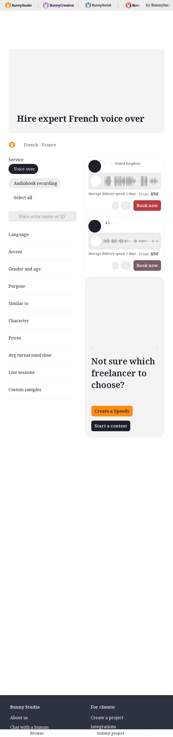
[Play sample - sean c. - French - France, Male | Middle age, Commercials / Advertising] (95, 241)
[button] (131, 181)
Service (16, 160)
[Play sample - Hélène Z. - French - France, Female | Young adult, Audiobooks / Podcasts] (95, 181)
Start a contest (110, 426)
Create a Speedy (111, 411)
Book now (147, 205)
